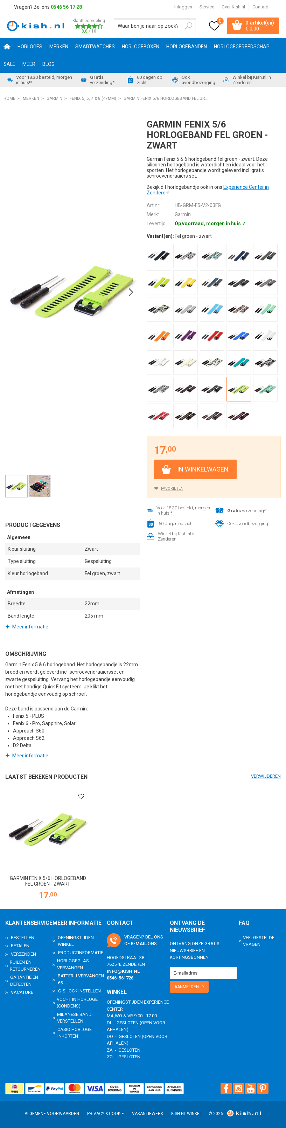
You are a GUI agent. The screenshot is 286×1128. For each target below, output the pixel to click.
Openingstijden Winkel (76, 941)
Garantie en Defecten (24, 981)
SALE (9, 64)
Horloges (30, 46)
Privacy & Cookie (105, 1113)
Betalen (20, 945)
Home (7, 46)
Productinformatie (80, 952)
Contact (260, 6)
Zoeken (189, 26)
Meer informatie (30, 627)
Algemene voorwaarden (52, 1113)
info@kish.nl (123, 971)
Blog (48, 64)
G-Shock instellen (79, 990)
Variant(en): (160, 236)
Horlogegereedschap (242, 46)
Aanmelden (186, 986)
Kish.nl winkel (186, 1113)
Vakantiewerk (147, 1113)
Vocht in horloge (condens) (77, 1003)
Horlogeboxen (140, 46)
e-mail (139, 943)
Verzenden (23, 954)
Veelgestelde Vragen (258, 941)
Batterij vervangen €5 (81, 979)
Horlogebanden (186, 46)
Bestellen (22, 937)
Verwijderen (266, 776)
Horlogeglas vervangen (73, 964)
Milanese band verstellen (74, 1018)
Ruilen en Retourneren (25, 966)
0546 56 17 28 (66, 7)
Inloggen (183, 6)
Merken (58, 46)
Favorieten (172, 488)
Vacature (22, 992)
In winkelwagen (203, 469)
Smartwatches (95, 46)
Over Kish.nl (233, 6)
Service (207, 6)
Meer (28, 64)
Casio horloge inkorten (74, 1033)
